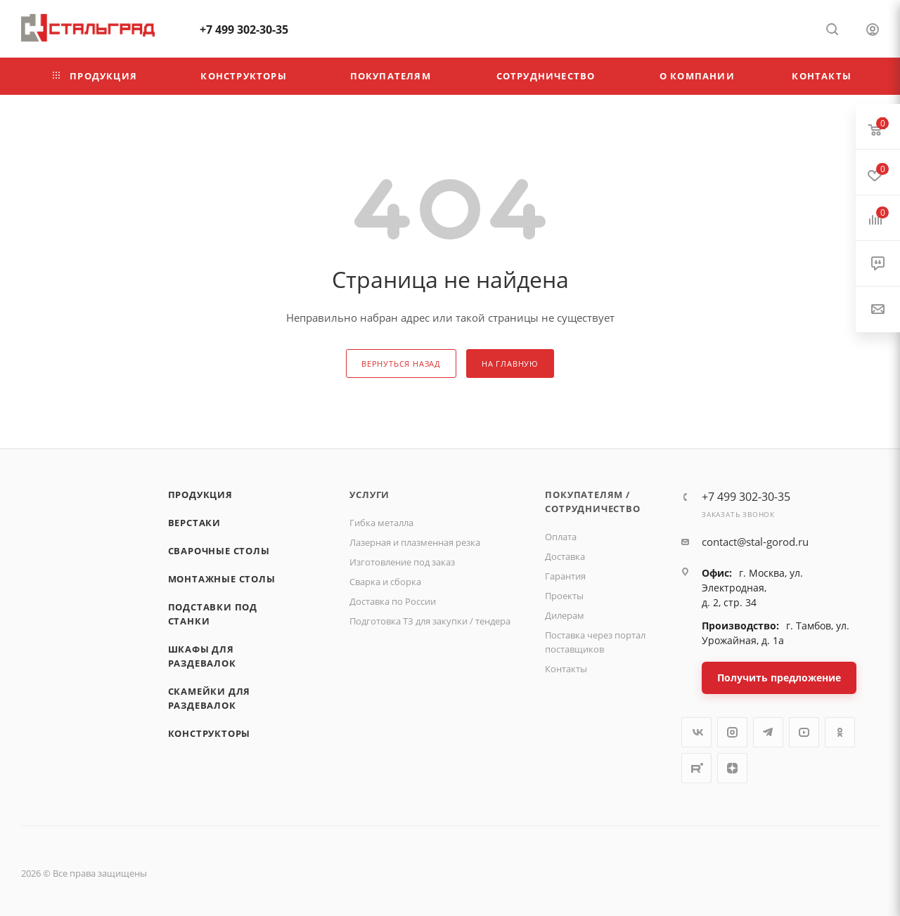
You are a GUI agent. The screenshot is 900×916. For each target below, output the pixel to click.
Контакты (566, 668)
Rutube (696, 768)
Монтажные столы (222, 578)
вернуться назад (401, 363)
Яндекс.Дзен (732, 768)
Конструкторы (209, 733)
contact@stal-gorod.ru (755, 542)
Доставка (565, 556)
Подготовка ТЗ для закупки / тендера (429, 621)
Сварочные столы (219, 550)
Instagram (732, 732)
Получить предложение (779, 677)
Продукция (200, 494)
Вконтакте (696, 732)
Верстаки (194, 522)
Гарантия (565, 576)
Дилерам (564, 615)
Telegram (768, 732)
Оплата (561, 536)
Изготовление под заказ (402, 562)
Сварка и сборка (385, 581)
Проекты (564, 595)
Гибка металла (381, 522)
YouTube (804, 732)
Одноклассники (840, 732)
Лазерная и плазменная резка (414, 542)
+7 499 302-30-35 (244, 29)
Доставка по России (392, 601)
